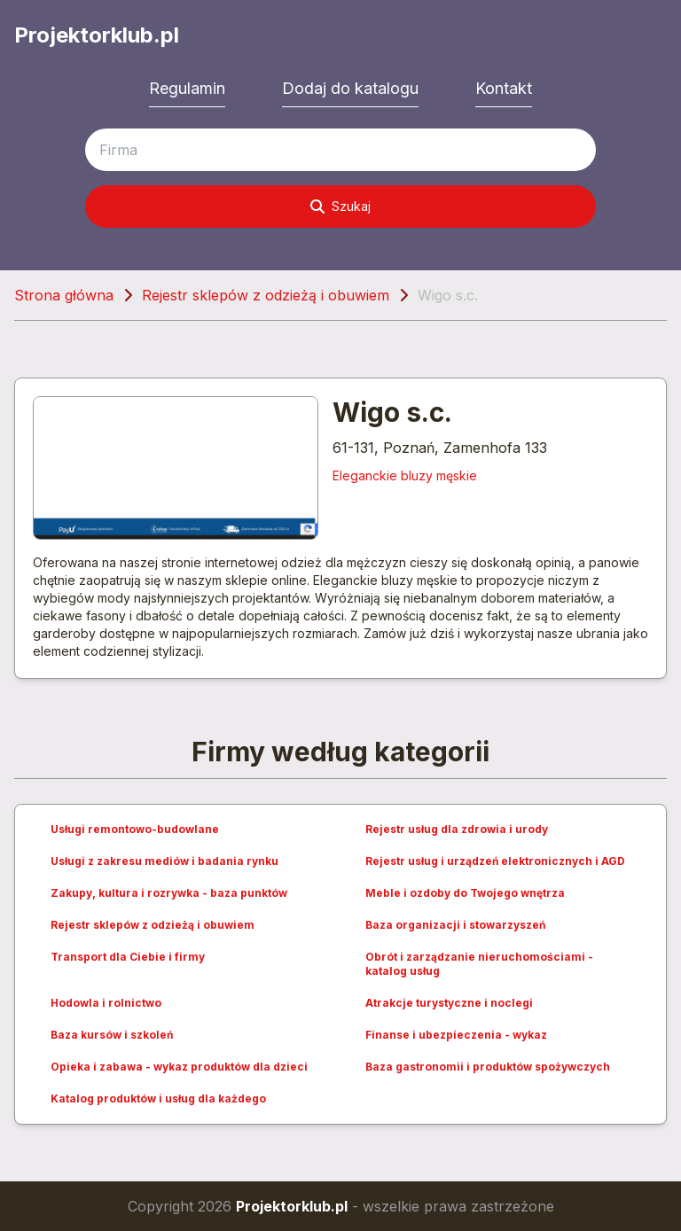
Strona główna (64, 295)
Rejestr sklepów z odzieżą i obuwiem (265, 295)
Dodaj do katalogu (350, 88)
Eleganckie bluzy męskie (405, 475)
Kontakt (503, 88)
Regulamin (187, 88)
